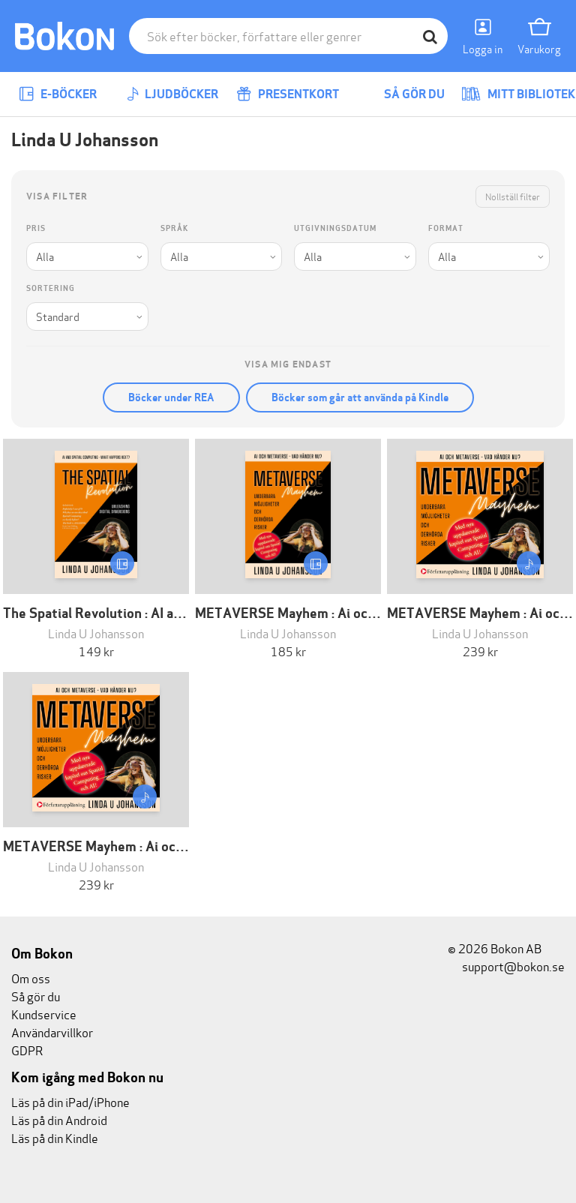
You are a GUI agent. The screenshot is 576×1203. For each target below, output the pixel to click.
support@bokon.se (506, 965)
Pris (36, 228)
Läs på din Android (59, 1119)
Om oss (30, 977)
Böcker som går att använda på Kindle (360, 397)
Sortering (50, 288)
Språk (174, 228)
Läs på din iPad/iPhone (70, 1101)
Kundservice (43, 1013)
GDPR (27, 1049)
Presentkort (287, 94)
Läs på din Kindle (54, 1137)
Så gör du (403, 94)
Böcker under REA (171, 397)
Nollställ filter (512, 196)
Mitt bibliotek (518, 94)
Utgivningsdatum (335, 228)
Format (446, 228)
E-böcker (58, 94)
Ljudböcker (172, 94)
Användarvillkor (52, 1031)
